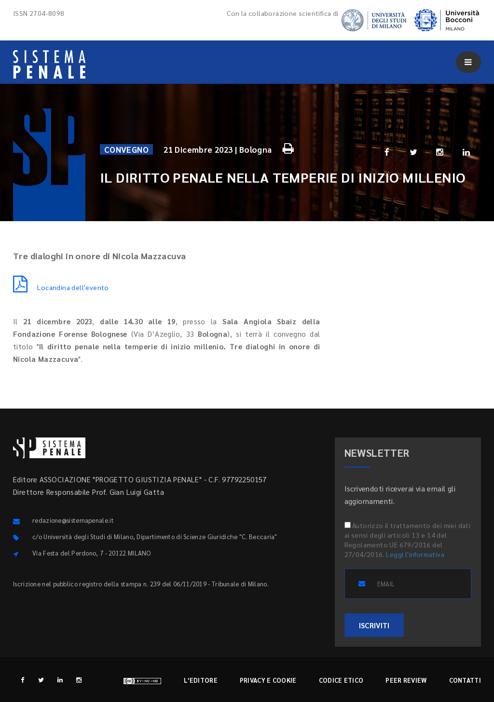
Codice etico (341, 680)
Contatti (465, 680)
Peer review (405, 680)
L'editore (201, 680)
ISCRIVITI (374, 625)
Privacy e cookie (268, 680)
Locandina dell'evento (61, 287)
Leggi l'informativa (415, 554)
